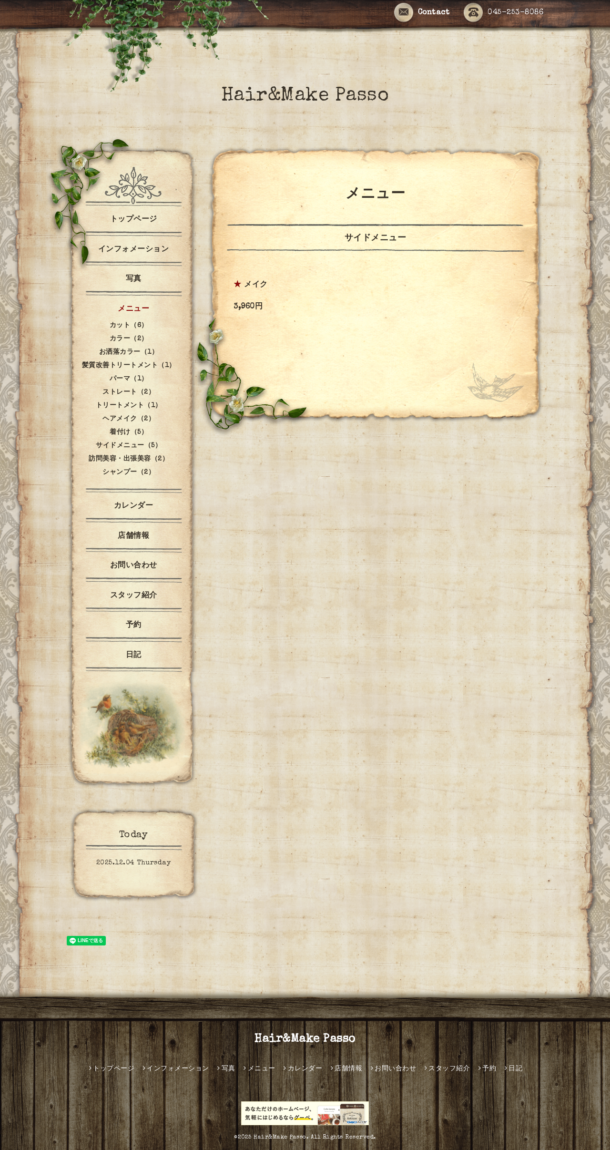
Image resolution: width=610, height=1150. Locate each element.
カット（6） (129, 325)
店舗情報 (133, 536)
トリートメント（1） (129, 405)
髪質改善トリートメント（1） (129, 365)
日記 (134, 655)
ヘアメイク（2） (128, 419)
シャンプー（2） (128, 472)
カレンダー (133, 506)
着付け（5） (129, 432)
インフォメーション (133, 250)
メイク (256, 285)
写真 (134, 279)
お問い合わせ (133, 566)
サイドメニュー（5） (129, 445)
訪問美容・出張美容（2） (129, 459)
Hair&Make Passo (305, 96)
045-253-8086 (503, 13)
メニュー (133, 309)
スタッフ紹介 (133, 596)
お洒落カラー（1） (129, 352)
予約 (134, 625)
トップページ (133, 220)
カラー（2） (129, 339)
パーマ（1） (129, 379)
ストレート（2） (128, 392)
